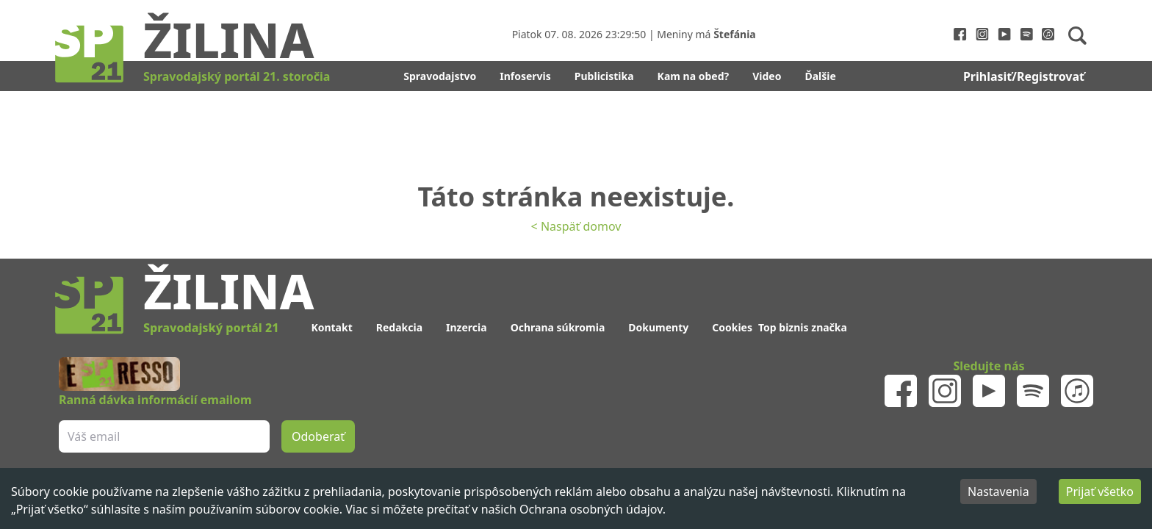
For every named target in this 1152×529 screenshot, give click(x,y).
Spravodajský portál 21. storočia (236, 76)
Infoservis (525, 76)
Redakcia (399, 327)
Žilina (228, 39)
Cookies (732, 327)
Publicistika (604, 76)
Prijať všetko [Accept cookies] (1100, 491)
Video (766, 76)
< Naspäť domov (576, 226)
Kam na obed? (694, 76)
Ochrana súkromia (558, 327)
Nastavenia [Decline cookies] (998, 491)
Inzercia (466, 327)
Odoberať (318, 436)
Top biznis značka (802, 327)
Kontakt (331, 327)
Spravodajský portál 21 (210, 328)
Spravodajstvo (439, 76)
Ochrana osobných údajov (591, 509)
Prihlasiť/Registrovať (1023, 76)
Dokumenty (658, 327)
